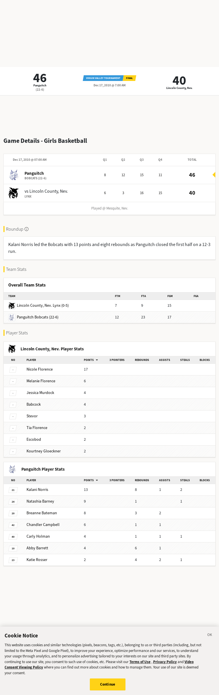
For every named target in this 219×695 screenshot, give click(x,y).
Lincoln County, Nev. (179, 88)
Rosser (37, 559)
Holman (38, 536)
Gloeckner (44, 451)
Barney (40, 501)
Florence (40, 369)
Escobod (34, 439)
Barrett (37, 548)
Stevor (32, 416)
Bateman (42, 513)
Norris (37, 489)
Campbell (43, 524)
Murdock (40, 392)
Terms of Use (140, 668)
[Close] (210, 643)
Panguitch (39, 85)
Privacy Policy (165, 668)
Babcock (34, 404)
